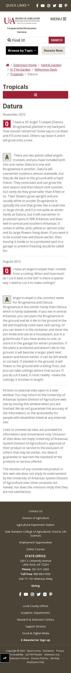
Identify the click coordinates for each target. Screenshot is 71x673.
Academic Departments (35, 613)
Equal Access (34, 650)
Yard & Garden (51, 65)
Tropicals (16, 74)
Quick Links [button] (16, 5)
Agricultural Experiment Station (35, 525)
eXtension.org (51, 654)
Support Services (35, 626)
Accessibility (16, 654)
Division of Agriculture (35, 518)
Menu (58, 18)
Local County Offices (35, 606)
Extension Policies (19, 658)
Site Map (54, 658)
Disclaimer (48, 650)
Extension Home (25, 65)
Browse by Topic (21, 50)
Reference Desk (46, 70)
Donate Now (53, 50)
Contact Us (35, 511)
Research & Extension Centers (35, 619)
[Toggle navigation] (35, 95)
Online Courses (35, 549)
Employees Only (35, 662)
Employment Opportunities (35, 542)
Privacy (60, 650)
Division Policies (39, 658)
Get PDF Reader (33, 654)
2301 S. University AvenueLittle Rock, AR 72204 (35, 562)
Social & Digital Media (35, 633)
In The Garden (20, 70)
